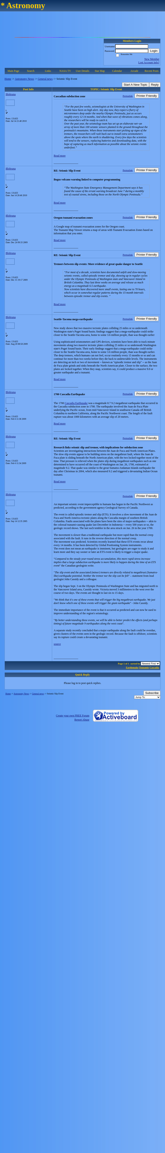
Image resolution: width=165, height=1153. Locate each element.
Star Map (100, 70)
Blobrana (11, 94)
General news (45, 78)
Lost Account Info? (148, 62)
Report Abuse (81, 719)
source (57, 644)
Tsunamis (144, 667)
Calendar (117, 70)
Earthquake (132, 667)
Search (30, 70)
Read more (60, 155)
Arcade (134, 70)
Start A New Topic (135, 84)
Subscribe (152, 693)
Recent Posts (152, 70)
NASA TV (65, 70)
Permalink (128, 96)
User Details (82, 70)
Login (154, 50)
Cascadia (154, 667)
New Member (151, 59)
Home (8, 78)
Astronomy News (24, 78)
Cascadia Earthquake (76, 403)
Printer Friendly (146, 95)
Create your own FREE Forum (72, 715)
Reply (155, 84)
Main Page (13, 70)
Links (48, 70)
